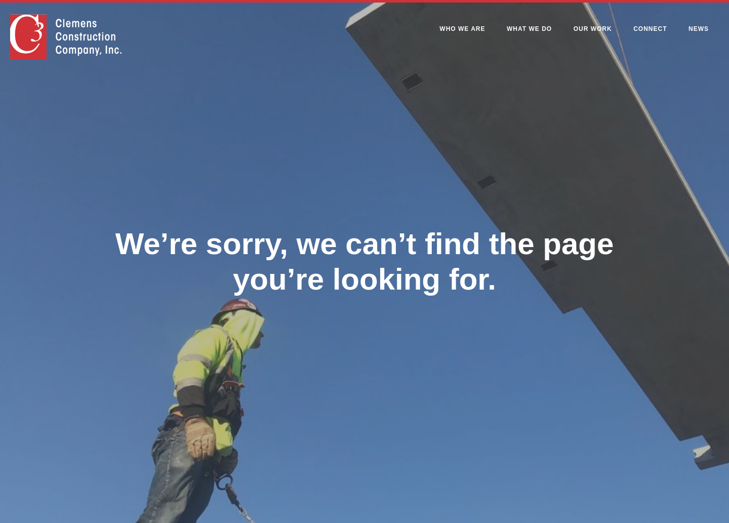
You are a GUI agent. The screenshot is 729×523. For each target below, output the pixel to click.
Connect (650, 28)
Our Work (593, 28)
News (698, 28)
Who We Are (462, 28)
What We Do (529, 28)
